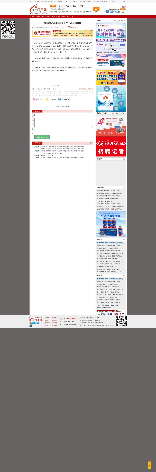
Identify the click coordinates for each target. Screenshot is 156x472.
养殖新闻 (54, 16)
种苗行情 (81, 152)
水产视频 (104, 1)
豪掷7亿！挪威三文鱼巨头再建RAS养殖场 (108, 392)
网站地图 (54, 469)
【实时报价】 (35, 157)
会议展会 (96, 1)
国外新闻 (65, 148)
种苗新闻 (66, 16)
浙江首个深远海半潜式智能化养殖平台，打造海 (110, 397)
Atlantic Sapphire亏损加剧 (104, 452)
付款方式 (47, 469)
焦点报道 (48, 148)
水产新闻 (37, 1)
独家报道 (54, 148)
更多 (91, 144)
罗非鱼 (63, 12)
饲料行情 (43, 155)
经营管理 (59, 150)
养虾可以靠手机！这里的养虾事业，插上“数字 (109, 389)
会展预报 (48, 150)
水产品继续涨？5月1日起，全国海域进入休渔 (109, 400)
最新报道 (43, 148)
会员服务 (47, 464)
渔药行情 (48, 155)
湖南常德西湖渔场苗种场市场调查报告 (107, 342)
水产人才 (67, 1)
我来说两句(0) (73, 27)
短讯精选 (43, 150)
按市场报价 (44, 157)
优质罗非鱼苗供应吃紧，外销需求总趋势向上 (109, 353)
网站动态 (54, 464)
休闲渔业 (76, 150)
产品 (67, 6)
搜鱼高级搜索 (53, 12)
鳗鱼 (91, 12)
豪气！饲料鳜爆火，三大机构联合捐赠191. (108, 446)
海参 (84, 12)
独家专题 (44, 1)
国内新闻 (48, 16)
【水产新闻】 (35, 148)
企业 (74, 6)
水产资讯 (43, 159)
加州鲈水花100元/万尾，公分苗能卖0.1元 (108, 335)
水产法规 (54, 150)
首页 (31, 1)
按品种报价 (50, 157)
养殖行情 (76, 152)
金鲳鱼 (68, 12)
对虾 (60, 12)
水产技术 (82, 1)
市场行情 (75, 1)
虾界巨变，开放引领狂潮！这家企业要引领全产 (110, 439)
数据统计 (54, 152)
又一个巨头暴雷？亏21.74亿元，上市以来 (108, 408)
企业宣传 (81, 159)
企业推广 (124, 1)
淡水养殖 (60, 16)
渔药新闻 (76, 148)
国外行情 (59, 155)
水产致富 (81, 150)
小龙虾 (87, 12)
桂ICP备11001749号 (85, 469)
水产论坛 (111, 1)
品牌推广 (99, 165)
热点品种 (65, 159)
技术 (60, 6)
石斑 (75, 12)
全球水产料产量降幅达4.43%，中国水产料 (108, 449)
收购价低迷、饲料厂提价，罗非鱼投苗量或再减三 (110, 350)
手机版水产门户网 (102, 257)
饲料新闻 (81, 148)
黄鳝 (81, 12)
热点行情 (43, 152)
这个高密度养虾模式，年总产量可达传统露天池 (110, 405)
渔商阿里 (52, 1)
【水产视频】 (35, 159)
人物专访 (48, 159)
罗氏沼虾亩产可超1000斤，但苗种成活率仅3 (109, 340)
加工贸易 (70, 150)
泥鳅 (78, 12)
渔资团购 (59, 1)
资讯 (53, 6)
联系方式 (47, 467)
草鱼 (71, 12)
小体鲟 (53, 89)
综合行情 (54, 155)
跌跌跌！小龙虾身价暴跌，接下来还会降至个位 (110, 413)
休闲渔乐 (76, 159)
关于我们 (47, 462)
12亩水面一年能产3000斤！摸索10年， (107, 410)
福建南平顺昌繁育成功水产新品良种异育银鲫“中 (110, 337)
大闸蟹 (95, 12)
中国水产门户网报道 (38, 43)
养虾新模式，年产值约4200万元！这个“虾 (108, 444)
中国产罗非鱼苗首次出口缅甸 (105, 345)
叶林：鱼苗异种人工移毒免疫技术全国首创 (108, 348)
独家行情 (48, 152)
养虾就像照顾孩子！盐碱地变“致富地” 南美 (108, 395)
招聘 (81, 6)
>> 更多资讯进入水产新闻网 (92, 89)
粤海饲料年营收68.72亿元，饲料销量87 (108, 403)
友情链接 (54, 467)
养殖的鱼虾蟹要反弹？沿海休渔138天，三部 (109, 416)
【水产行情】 (35, 152)
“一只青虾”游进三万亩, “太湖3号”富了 (107, 441)
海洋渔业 (65, 150)
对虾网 (89, 1)
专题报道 (59, 148)
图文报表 (59, 152)
